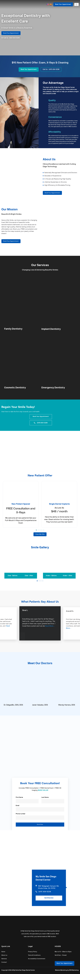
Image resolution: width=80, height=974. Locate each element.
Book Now (40, 824)
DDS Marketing (74, 970)
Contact (4, 962)
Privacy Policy (32, 951)
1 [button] (36, 530)
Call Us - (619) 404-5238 (51, 69)
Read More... (50, 626)
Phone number (20, 813)
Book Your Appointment (63, 4)
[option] (20, 505)
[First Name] (27, 801)
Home (3, 951)
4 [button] (41, 530)
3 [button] (40, 580)
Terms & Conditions (34, 955)
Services (4, 958)
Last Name (45, 797)
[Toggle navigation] (76, 4)
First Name (19, 797)
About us (4, 955)
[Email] (40, 809)
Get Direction (48, 898)
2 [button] (38, 530)
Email (17, 805)
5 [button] (43, 530)
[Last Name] (52, 801)
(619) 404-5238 (14, 38)
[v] (40, 817)
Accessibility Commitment (36, 958)
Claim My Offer (40, 534)
